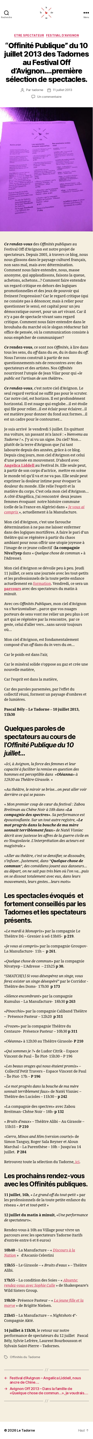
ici (76, 1162)
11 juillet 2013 (62, 90)
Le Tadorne (26, 1430)
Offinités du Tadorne (25, 1357)
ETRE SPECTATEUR (29, 35)
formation (42, 583)
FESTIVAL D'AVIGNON (62, 35)
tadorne (37, 90)
